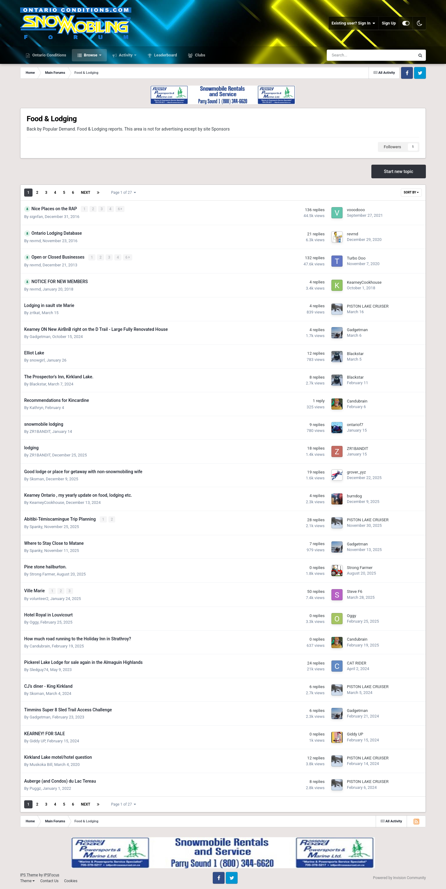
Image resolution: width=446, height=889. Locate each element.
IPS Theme (29, 874)
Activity (126, 55)
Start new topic (398, 171)
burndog (354, 495)
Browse (90, 55)
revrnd (35, 240)
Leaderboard (165, 55)
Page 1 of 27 (123, 192)
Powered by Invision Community (399, 877)
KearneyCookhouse (364, 281)
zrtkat (34, 312)
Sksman (36, 478)
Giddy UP (37, 739)
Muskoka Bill (40, 763)
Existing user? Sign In (353, 23)
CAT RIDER (356, 662)
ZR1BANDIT (39, 431)
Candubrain (357, 400)
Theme (27, 880)
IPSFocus (51, 874)
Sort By (411, 192)
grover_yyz (356, 471)
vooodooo (356, 209)
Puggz (35, 787)
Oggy (33, 621)
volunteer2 (38, 597)
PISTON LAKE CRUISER (367, 305)
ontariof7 (355, 424)
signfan (36, 216)
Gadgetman (39, 336)
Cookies (70, 880)
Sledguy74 (38, 668)
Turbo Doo (356, 258)
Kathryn (36, 407)
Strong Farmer (42, 573)
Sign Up (389, 23)
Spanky (35, 526)
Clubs (199, 55)
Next (85, 192)
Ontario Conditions (48, 55)
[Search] (355, 55)
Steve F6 (354, 591)
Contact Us (49, 880)
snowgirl (37, 359)
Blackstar (355, 353)
